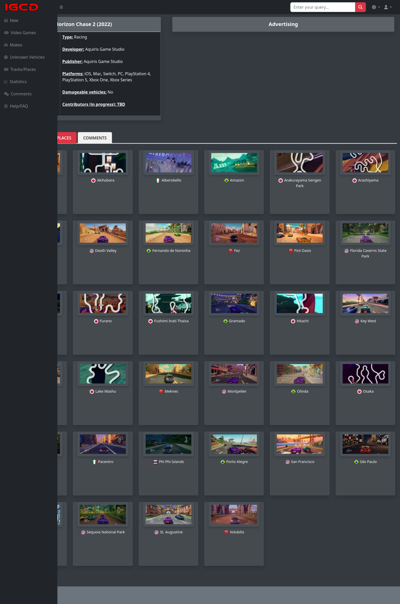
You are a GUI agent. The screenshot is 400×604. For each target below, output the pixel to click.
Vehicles (75, 141)
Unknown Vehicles (24, 57)
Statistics (15, 81)
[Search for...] (322, 7)
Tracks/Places (20, 69)
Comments (18, 94)
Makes (13, 45)
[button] (376, 7)
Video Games (20, 32)
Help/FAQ (16, 106)
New (11, 20)
